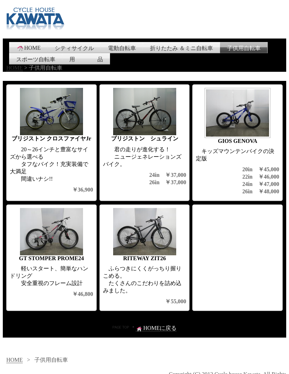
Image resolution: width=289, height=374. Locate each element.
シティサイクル (74, 48)
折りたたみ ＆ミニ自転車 (181, 48)
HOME (28, 48)
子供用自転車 (244, 48)
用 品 (86, 59)
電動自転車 (122, 48)
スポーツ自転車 (35, 59)
